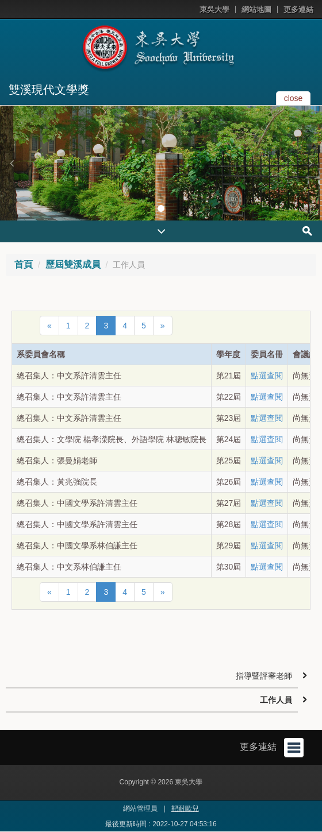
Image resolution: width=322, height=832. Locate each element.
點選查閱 (267, 375)
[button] (11, 163)
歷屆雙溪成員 (73, 264)
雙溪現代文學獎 (49, 89)
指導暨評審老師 (264, 675)
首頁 (23, 264)
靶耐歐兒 (185, 808)
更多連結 (298, 9)
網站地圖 (256, 9)
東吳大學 (214, 9)
